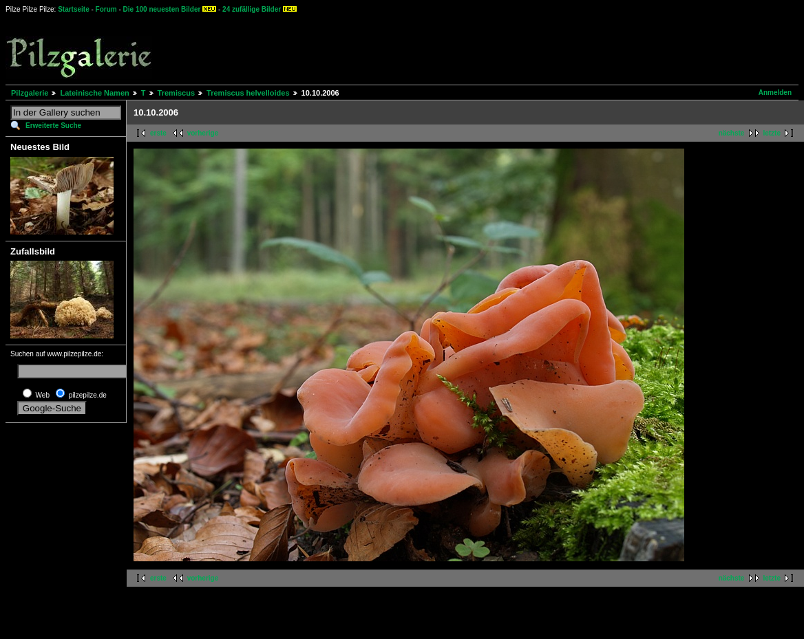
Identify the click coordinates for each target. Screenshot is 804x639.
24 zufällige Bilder (251, 9)
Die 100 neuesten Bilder (162, 9)
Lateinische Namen (94, 93)
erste (158, 133)
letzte (772, 133)
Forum (106, 9)
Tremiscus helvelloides (248, 93)
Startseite (73, 9)
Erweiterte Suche (53, 125)
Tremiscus (176, 93)
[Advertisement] (510, 48)
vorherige (203, 133)
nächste (732, 133)
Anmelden (775, 92)
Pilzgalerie (29, 93)
